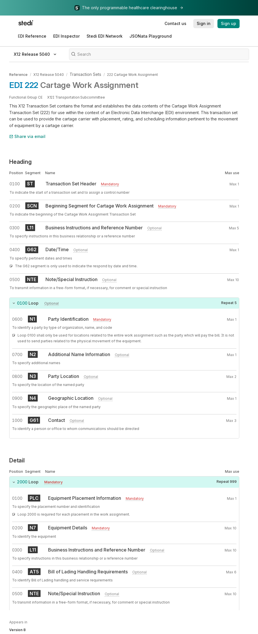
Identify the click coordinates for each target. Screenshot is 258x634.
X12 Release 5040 (48, 74)
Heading (20, 160)
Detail (17, 459)
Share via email (27, 135)
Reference (18, 74)
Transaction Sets (84, 74)
